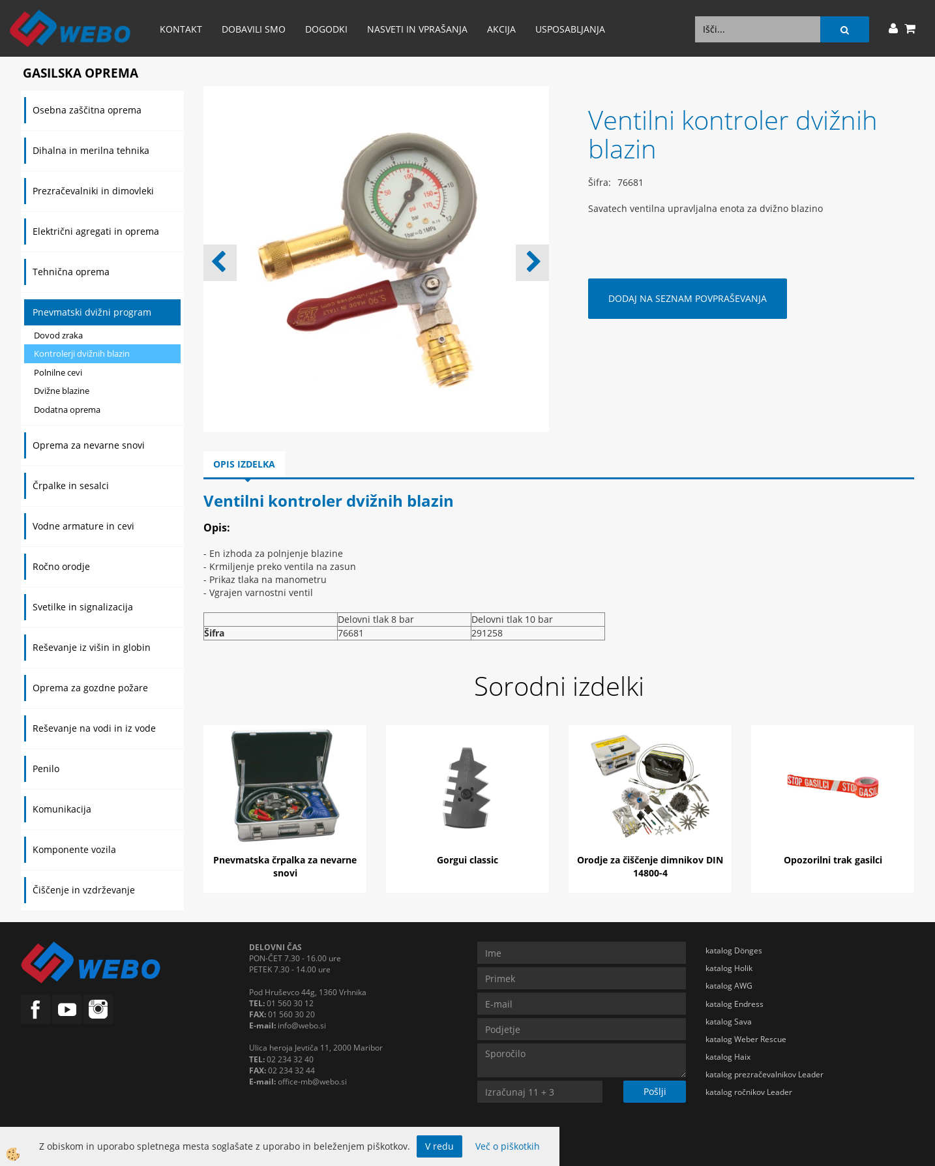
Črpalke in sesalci (71, 485)
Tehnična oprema (71, 271)
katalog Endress (734, 1003)
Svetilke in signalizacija (83, 607)
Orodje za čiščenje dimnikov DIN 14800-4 (650, 866)
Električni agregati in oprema (96, 231)
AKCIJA (501, 29)
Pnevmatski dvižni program (92, 312)
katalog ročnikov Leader (748, 1092)
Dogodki (326, 29)
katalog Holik (728, 968)
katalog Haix (727, 1056)
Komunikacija (62, 809)
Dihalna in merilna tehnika (91, 150)
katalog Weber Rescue (745, 1039)
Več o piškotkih (507, 1146)
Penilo (46, 768)
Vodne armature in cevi (83, 526)
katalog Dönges (733, 950)
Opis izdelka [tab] (244, 464)
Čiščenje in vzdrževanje (84, 890)
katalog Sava (728, 1021)
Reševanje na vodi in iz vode (94, 728)
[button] (532, 263)
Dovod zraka (58, 335)
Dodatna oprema (67, 409)
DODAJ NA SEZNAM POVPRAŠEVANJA (687, 298)
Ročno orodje (61, 566)
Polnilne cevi (58, 372)
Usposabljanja (570, 29)
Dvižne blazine (61, 390)
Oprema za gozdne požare (90, 687)
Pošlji (655, 1091)
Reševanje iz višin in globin (92, 647)
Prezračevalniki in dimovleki (93, 191)
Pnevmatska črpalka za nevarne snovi (285, 866)
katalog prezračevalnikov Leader (764, 1074)
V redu (439, 1146)
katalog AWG (728, 985)
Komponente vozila (74, 849)
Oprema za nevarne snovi (89, 445)
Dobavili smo (254, 29)
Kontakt (181, 29)
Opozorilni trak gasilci (833, 860)
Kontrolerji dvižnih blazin (82, 353)
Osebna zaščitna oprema (87, 110)
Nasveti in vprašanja (417, 29)
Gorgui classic (467, 860)
